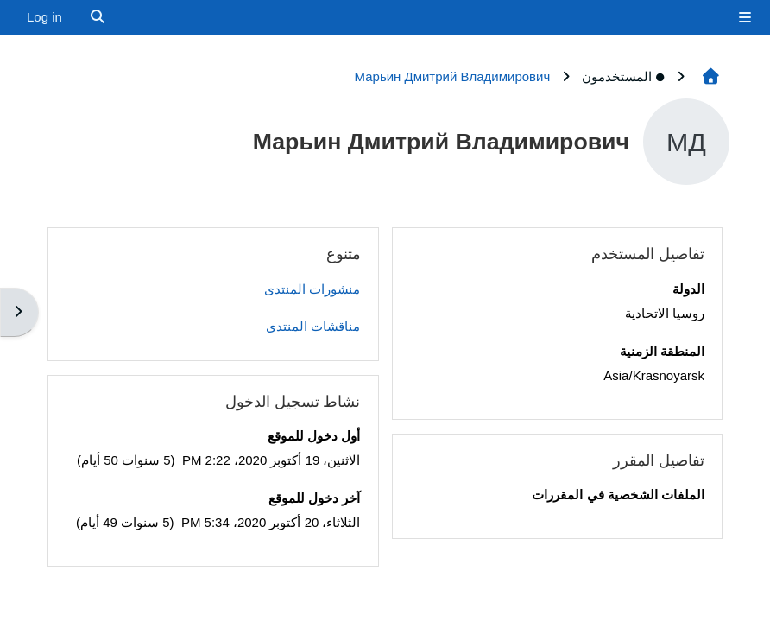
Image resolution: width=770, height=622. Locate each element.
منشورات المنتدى (312, 289)
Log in (44, 17)
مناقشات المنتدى (313, 326)
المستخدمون (624, 76)
